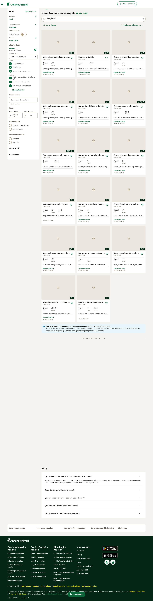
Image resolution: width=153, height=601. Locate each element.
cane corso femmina (44, 528)
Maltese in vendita (14, 581)
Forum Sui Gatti (59, 569)
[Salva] (71, 58)
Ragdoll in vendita (37, 561)
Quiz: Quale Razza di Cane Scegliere (63, 574)
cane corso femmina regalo (74, 528)
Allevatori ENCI (82, 570)
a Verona (82, 12)
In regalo (26, 31)
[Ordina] (132, 25)
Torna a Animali (15, 16)
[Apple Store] (109, 555)
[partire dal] (16, 172)
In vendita (15, 31)
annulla (33, 49)
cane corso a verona (17, 528)
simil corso (122, 528)
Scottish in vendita (37, 569)
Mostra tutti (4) (18, 147)
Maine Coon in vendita (39, 553)
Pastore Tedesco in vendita (14, 566)
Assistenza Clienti (83, 558)
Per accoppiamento (18, 36)
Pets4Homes (26, 586)
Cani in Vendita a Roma (62, 557)
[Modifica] (35, 106)
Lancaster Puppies (89, 586)
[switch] (24, 44)
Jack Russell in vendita (16, 577)
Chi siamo (80, 551)
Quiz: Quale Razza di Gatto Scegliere (61, 580)
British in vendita (37, 557)
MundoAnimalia (59, 586)
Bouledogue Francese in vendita (16, 572)
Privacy (79, 555)
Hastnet (36, 586)
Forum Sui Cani (59, 565)
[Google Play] (110, 548)
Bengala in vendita (37, 565)
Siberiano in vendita (38, 576)
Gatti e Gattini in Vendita (39, 548)
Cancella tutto (30, 11)
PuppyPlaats (46, 586)
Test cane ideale (82, 574)
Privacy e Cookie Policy (17, 594)
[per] (31, 172)
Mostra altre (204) (30, 98)
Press (78, 562)
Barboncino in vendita (15, 557)
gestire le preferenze (53, 594)
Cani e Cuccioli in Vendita (16, 548)
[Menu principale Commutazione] (2, 4)
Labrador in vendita (15, 561)
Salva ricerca (49, 25)
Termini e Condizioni (84, 566)
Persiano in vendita (37, 572)
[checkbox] (10, 60)
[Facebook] (107, 562)
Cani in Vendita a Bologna (63, 561)
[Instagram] (112, 562)
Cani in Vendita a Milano (62, 553)
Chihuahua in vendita (15, 553)
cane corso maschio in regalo (102, 528)
